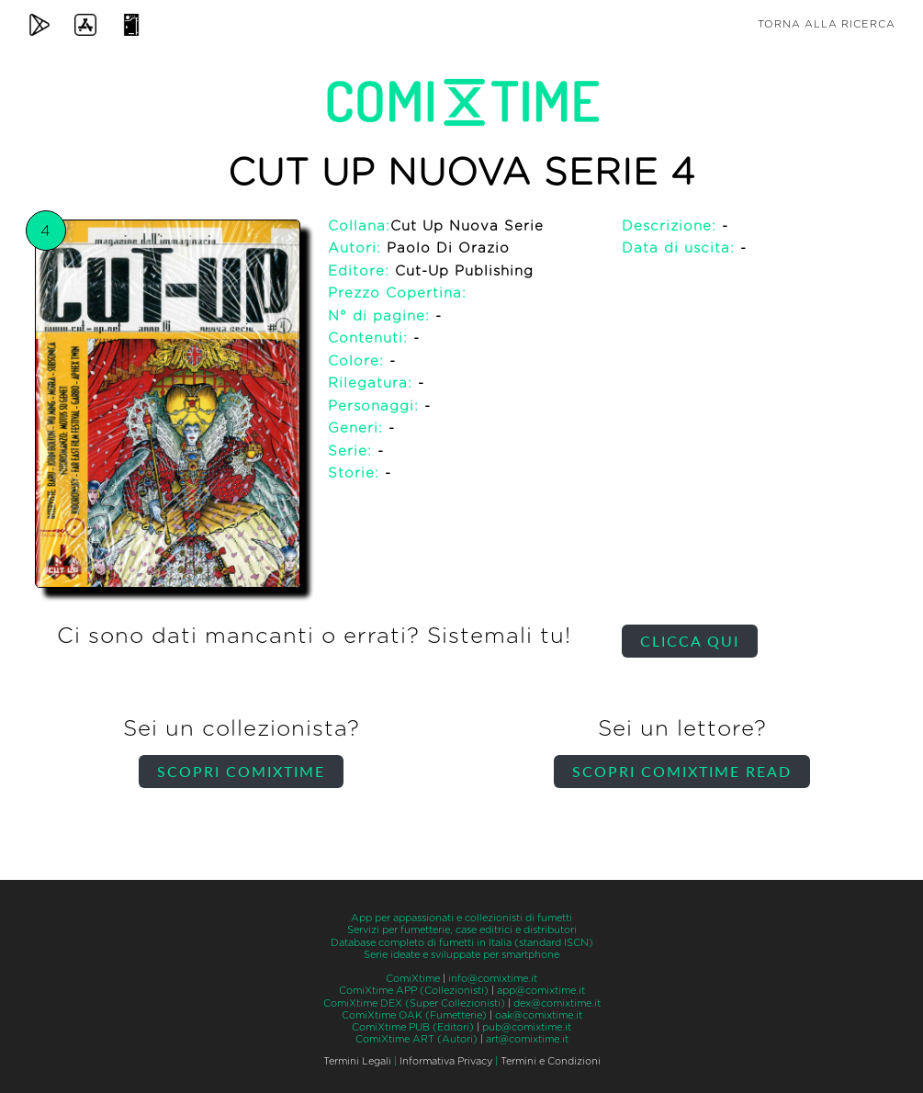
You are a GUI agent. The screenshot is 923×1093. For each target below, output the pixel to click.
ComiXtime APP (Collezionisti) (414, 991)
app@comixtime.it (541, 991)
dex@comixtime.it (557, 1003)
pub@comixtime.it (526, 1027)
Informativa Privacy (446, 1061)
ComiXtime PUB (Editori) (413, 1027)
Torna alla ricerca (826, 24)
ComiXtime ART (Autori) (416, 1039)
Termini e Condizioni (551, 1061)
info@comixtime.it (492, 979)
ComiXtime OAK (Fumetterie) (414, 1015)
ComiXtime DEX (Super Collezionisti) (414, 1003)
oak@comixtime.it (538, 1015)
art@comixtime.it (527, 1039)
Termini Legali (357, 1061)
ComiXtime (413, 979)
